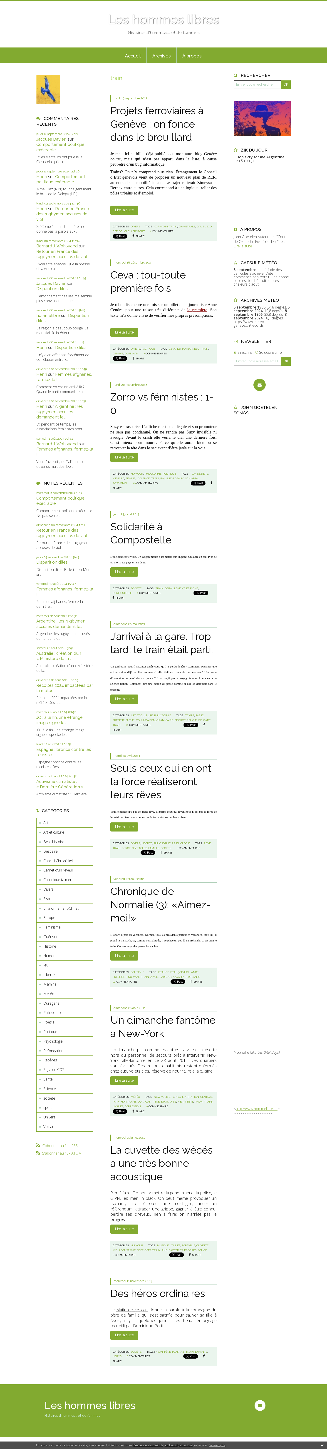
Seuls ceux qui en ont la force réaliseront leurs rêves (160, 781)
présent (118, 720)
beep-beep (144, 1250)
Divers (48, 889)
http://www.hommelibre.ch (256, 1108)
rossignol (120, 483)
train (173, 226)
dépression (133, 1106)
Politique (50, 1031)
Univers (49, 1117)
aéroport (138, 231)
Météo (48, 993)
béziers (202, 473)
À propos (192, 56)
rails (164, 478)
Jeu (45, 965)
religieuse (194, 720)
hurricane (128, 1101)
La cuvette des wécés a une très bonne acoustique (161, 1163)
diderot (179, 720)
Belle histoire (53, 841)
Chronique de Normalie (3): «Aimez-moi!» (160, 904)
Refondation (53, 1050)
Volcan (48, 1126)
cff (115, 231)
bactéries (175, 1250)
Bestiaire (50, 851)
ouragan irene (149, 1101)
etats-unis (168, 1101)
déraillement (175, 588)
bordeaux (176, 478)
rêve (207, 843)
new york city (164, 1096)
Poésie (48, 1022)
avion (154, 976)
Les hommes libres (163, 19)
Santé (48, 1079)
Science (49, 1088)
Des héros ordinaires (157, 1293)
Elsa (46, 898)
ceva (172, 348)
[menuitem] (132, 55)
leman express (188, 348)
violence (143, 478)
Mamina (50, 984)
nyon (159, 1351)
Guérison (50, 936)
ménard (118, 478)
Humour (50, 955)
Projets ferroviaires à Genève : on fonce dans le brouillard (157, 124)
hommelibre (48, 315)
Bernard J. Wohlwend (57, 246)
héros (117, 1356)
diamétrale (186, 226)
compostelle (122, 593)
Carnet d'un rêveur (58, 870)
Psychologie (53, 1041)
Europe (49, 917)
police (202, 1250)
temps (189, 715)
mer (180, 1101)
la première (197, 309)
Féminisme (52, 927)
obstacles (139, 848)
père (167, 1351)
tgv (193, 473)
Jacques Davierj (51, 139)
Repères (50, 1060)
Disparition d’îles (52, 288)
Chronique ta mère (58, 879)
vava (176, 976)
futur (130, 720)
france (163, 972)
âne (164, 1250)
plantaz (178, 1351)
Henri (41, 176)
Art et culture (53, 832)
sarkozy (166, 976)
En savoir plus (217, 1445)
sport (47, 1107)
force (126, 848)
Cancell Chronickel (58, 860)
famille (153, 848)
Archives (161, 56)
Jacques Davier (51, 283)
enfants (201, 1351)
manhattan (190, 1096)
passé (199, 715)
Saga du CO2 (53, 1069)
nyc (178, 1096)
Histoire (49, 946)
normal (134, 976)
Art (45, 822)
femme (130, 478)
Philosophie (52, 1012)
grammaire (164, 720)
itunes (175, 1245)
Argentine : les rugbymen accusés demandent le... (59, 411)
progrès (190, 1250)
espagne (192, 588)
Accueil (133, 56)
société (49, 1098)
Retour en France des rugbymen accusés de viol (62, 214)
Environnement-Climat (61, 908)
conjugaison (145, 720)
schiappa (191, 478)
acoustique (127, 1250)
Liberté (49, 974)
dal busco (204, 226)
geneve (118, 353)
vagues (118, 1106)
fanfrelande (190, 976)
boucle (124, 231)
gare (207, 720)
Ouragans (51, 1003)
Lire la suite (124, 210)
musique (163, 1245)
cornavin (161, 226)
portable (188, 1245)
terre (189, 1101)
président (120, 976)
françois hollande (184, 972)
